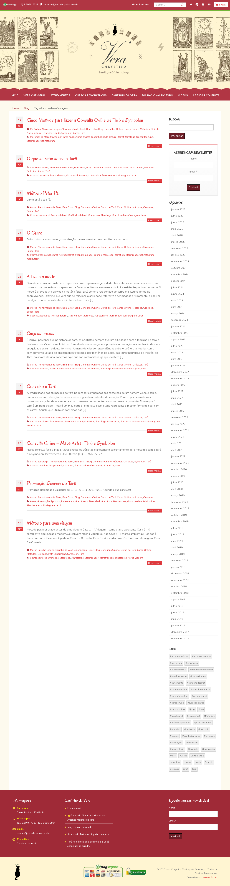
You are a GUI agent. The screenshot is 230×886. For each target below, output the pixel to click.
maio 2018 (177, 619)
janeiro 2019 (178, 567)
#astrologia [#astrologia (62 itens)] (192, 663)
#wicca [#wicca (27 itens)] (183, 755)
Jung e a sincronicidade (79, 827)
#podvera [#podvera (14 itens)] (189, 729)
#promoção (43, 501)
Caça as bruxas (40, 333)
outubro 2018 (179, 586)
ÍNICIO (15, 95)
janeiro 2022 (178, 424)
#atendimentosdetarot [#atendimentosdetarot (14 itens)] (201, 669)
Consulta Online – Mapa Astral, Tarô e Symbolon (71, 443)
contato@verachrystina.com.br (60, 4)
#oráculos (35, 129)
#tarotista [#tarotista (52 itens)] (193, 749)
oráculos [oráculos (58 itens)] (174, 769)
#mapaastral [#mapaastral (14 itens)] (193, 716)
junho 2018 (177, 612)
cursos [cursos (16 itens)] (187, 762)
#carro (33, 255)
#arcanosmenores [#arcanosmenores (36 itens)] (201, 656)
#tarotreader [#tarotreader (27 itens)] (208, 749)
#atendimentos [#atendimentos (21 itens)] (178, 669)
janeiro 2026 (178, 209)
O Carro (34, 232)
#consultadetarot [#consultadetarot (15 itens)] (196, 682)
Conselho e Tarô (41, 386)
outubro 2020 (179, 469)
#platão (98, 255)
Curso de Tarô (120, 167)
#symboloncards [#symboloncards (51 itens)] (191, 736)
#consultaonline (39, 465)
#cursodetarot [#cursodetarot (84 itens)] (199, 696)
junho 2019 (177, 534)
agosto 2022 (178, 385)
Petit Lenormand (57, 554)
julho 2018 (177, 606)
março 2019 (177, 554)
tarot (133, 175)
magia (30, 259)
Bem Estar (91, 129)
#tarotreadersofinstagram (41, 141)
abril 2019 (177, 547)
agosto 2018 (178, 599)
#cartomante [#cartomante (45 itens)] (176, 682)
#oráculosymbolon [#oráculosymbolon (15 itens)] (180, 722)
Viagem (139, 558)
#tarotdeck (94, 501)
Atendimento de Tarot (73, 129)
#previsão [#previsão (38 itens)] (203, 729)
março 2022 (177, 411)
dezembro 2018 (180, 573)
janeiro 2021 (178, 456)
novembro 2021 (180, 430)
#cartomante (57, 421)
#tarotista (96, 175)
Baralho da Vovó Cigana (68, 550)
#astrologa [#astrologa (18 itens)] (176, 663)
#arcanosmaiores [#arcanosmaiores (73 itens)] (179, 656)
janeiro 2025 (178, 255)
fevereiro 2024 (179, 320)
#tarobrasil (72, 175)
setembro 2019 (179, 521)
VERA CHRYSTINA (35, 95)
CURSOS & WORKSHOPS (91, 95)
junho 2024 (177, 294)
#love (33, 501)
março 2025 (177, 242)
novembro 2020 (180, 463)
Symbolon (139, 461)
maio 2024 (177, 300)
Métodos (145, 129)
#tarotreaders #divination (141, 501)
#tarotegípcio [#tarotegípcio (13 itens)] (177, 749)
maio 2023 (177, 352)
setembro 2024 (179, 274)
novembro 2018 (180, 580)
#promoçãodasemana (62, 501)
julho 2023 (177, 346)
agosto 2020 (178, 476)
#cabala (44, 368)
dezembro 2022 (180, 372)
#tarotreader (91, 558)
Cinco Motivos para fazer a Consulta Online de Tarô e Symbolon (85, 120)
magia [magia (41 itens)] (198, 762)
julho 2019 (177, 528)
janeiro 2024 (178, 326)
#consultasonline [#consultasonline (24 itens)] (179, 696)
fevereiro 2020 (179, 502)
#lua (70, 315)
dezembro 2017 (180, 632)
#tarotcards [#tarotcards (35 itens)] (192, 742)
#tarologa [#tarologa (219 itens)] (209, 736)
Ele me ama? (74, 808)
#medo (78, 315)
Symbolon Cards (70, 133)
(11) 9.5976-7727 (20, 4)
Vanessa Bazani (210, 877)
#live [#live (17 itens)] (201, 709)
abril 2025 (177, 235)
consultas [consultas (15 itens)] (175, 762)
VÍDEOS (183, 95)
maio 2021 (177, 443)
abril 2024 (177, 307)
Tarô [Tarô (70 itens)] (194, 769)
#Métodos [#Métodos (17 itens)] (209, 716)
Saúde (57, 133)
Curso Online (132, 129)
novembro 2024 (180, 261)
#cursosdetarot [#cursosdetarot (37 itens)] (196, 702)
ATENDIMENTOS (60, 95)
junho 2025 (177, 222)
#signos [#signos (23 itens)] (174, 736)
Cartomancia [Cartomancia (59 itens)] (197, 755)
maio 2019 (177, 541)
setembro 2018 (179, 593)
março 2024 (177, 313)
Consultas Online (114, 129)
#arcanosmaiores (39, 421)
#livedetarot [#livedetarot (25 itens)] (176, 716)
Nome (193, 158)
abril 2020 (177, 489)
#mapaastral (55, 465)
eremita (31, 425)
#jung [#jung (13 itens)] (192, 709)
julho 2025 (177, 216)
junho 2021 (177, 437)
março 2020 (177, 495)
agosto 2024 (178, 281)
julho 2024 (177, 287)
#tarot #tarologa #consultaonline (135, 137)
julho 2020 (177, 482)
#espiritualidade (84, 255)
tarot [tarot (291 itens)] (185, 769)
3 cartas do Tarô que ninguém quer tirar (88, 834)
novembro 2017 (180, 638)
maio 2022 (177, 398)
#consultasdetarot (40, 215)
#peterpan (94, 215)
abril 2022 (177, 404)
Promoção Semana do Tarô (51, 483)
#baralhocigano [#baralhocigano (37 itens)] (178, 676)
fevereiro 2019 (179, 560)
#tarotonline (101, 315)
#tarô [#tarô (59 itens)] (173, 755)
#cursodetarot (57, 175)
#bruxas (34, 368)
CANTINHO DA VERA (124, 95)
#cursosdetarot (59, 215)
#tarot (45, 129)
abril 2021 (177, 450)
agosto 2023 (178, 339)
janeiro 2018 (178, 625)
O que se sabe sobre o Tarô (52, 158)
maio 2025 (177, 229)
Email (193, 171)
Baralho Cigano (46, 550)
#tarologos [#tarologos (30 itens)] (176, 742)
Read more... (154, 146)
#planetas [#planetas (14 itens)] (175, 729)
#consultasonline (39, 175)
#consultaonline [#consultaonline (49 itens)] (178, 689)
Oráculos (47, 133)
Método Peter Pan (43, 193)
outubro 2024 (179, 268)
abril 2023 (177, 359)
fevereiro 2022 (179, 417)
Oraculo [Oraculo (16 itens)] (209, 762)
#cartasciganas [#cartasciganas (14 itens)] (198, 676)
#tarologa (84, 175)
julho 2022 (177, 391)
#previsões (88, 421)
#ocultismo (93, 368)
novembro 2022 (180, 378)
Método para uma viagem (49, 522)
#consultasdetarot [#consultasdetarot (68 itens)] (200, 689)
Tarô (82, 133)
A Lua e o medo (41, 276)
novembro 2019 (180, 508)
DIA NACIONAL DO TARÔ (157, 95)
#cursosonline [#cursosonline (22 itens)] (177, 709)
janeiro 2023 (178, 365)
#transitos (108, 465)
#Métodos (53, 558)
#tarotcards (113, 421)
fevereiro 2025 (179, 248)
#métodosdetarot (77, 215)
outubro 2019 (179, 515)
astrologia (54, 129)
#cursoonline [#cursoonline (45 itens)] (177, 702)
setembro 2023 (179, 333)
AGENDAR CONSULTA (206, 95)
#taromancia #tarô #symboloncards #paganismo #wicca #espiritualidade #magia (73, 137)
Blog (100, 129)
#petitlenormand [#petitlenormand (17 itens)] (202, 722)
